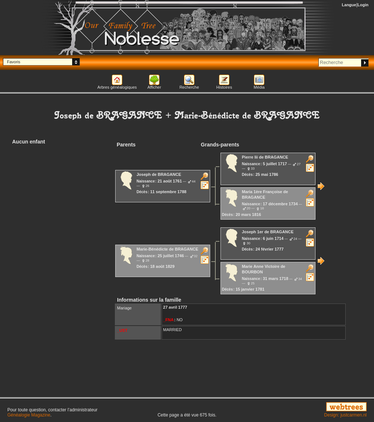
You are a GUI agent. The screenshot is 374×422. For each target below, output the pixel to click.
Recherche (189, 87)
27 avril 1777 (175, 307)
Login (362, 5)
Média (259, 87)
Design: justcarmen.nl (345, 415)
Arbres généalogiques (117, 87)
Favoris (13, 62)
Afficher (154, 87)
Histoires (224, 87)
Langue (349, 5)
